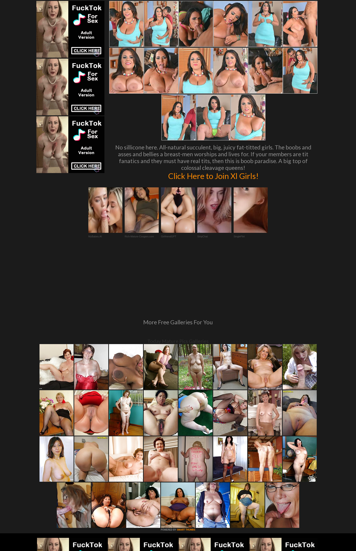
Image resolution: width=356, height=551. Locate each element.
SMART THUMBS (186, 468)
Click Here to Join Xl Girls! (213, 176)
